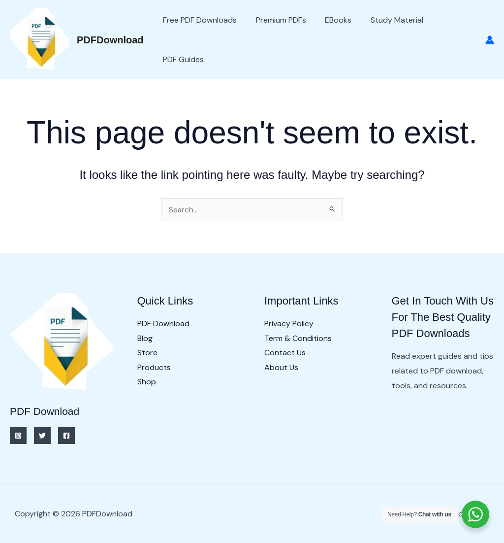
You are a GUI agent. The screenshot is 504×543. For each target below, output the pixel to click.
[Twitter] (42, 435)
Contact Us (285, 353)
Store (147, 353)
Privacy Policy (289, 323)
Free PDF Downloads (198, 20)
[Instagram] (18, 435)
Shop (146, 382)
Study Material (385, 20)
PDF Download (163, 323)
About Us (281, 367)
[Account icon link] (489, 39)
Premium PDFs (276, 20)
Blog (145, 338)
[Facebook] (66, 435)
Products (154, 367)
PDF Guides (181, 59)
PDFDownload (110, 39)
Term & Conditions (298, 338)
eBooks (330, 20)
